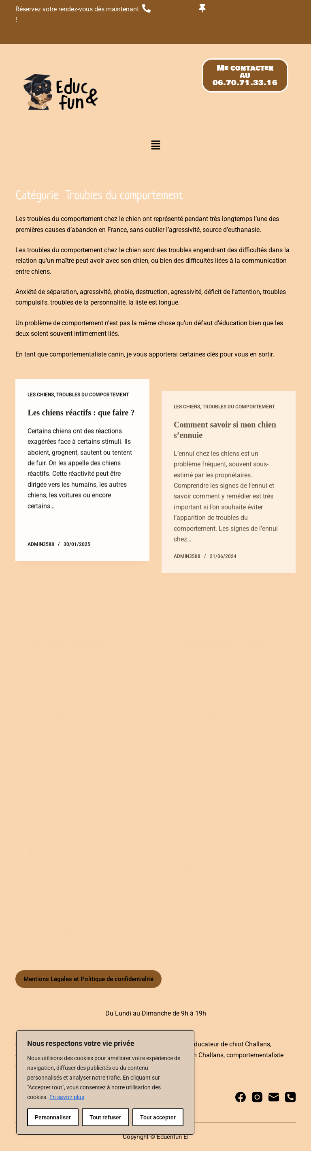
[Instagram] (257, 1097)
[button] (155, 146)
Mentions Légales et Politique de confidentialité (88, 979)
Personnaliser (53, 1117)
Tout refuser (105, 1117)
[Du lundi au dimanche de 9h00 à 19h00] (202, 8)
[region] (105, 1082)
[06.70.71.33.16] (146, 8)
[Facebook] (240, 1097)
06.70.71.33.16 (166, 21)
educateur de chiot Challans (230, 1044)
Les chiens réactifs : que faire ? (81, 419)
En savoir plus (66, 1097)
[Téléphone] (290, 1097)
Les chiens (41, 402)
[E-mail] (273, 1097)
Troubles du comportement (92, 402)
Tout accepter (158, 1117)
